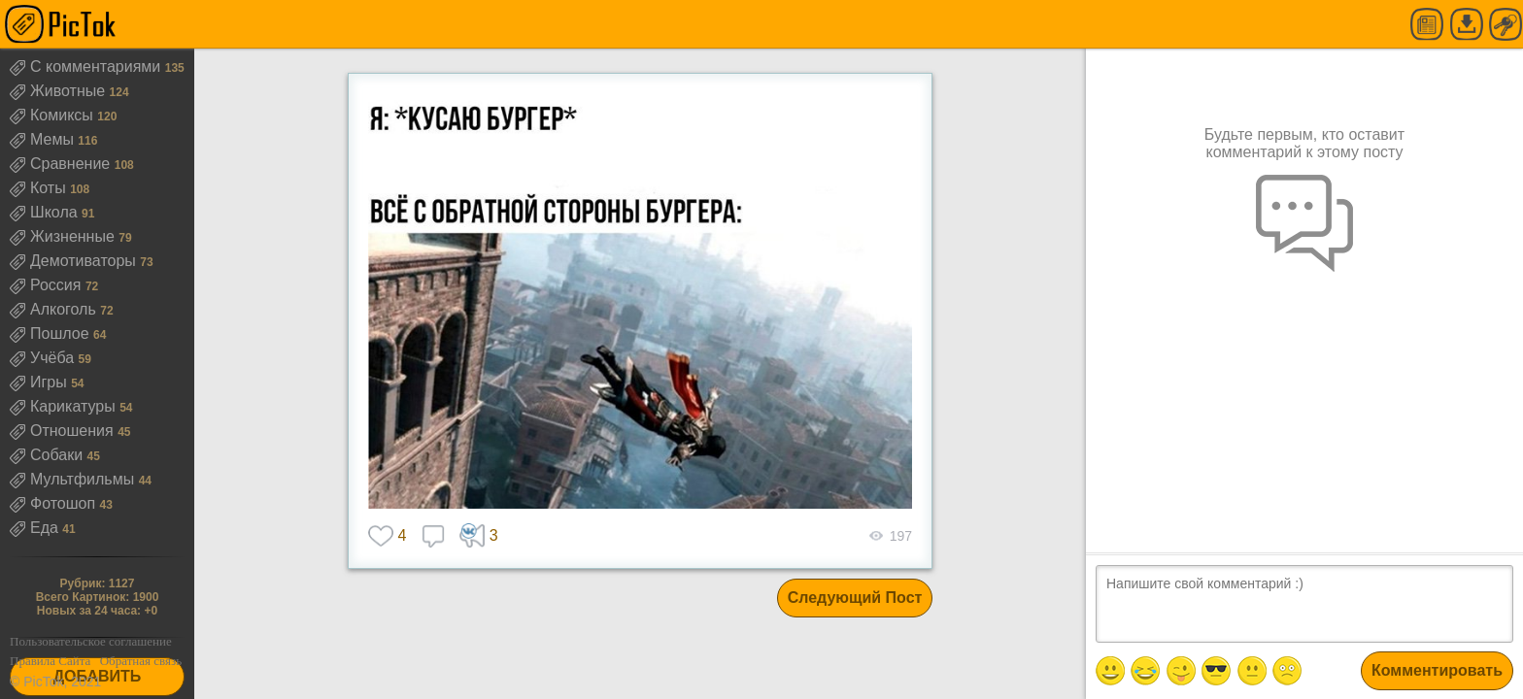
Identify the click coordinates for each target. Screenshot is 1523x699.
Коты (40, 188)
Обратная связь (141, 660)
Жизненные (64, 236)
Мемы (44, 139)
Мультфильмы (74, 479)
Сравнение (62, 163)
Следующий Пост (855, 597)
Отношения (64, 430)
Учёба (44, 358)
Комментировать (1437, 670)
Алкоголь (55, 309)
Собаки (48, 455)
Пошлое (51, 333)
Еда (36, 527)
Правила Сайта (50, 660)
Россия (47, 285)
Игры (40, 382)
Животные (60, 91)
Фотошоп (55, 503)
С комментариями (87, 66)
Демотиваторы (75, 260)
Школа (46, 212)
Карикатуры (64, 406)
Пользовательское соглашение (91, 641)
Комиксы (53, 115)
